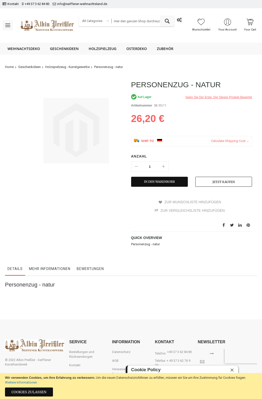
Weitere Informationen (21, 382)
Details (15, 268)
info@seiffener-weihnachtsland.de (82, 4)
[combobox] (142, 21)
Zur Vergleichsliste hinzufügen (193, 210)
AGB (115, 360)
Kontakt (13, 4)
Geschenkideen (29, 67)
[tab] (15, 270)
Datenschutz (121, 352)
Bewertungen (90, 268)
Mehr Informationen (49, 268)
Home (9, 67)
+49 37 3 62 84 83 (37, 4)
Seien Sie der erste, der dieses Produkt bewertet (218, 97)
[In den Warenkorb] (159, 182)
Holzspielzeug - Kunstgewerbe (67, 67)
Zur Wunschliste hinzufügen (192, 202)
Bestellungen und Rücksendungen (81, 354)
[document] (131, 386)
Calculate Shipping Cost (228, 141)
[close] (232, 370)
